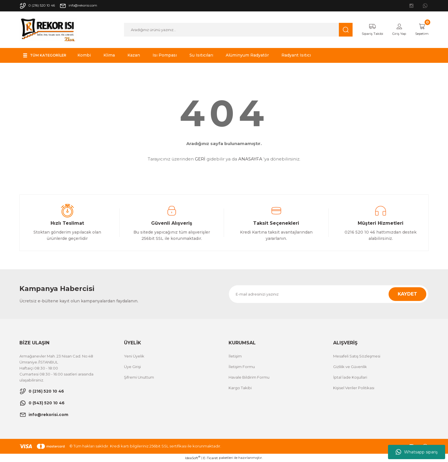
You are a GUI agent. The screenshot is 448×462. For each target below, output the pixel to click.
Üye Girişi (132, 366)
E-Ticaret (210, 458)
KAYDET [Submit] (407, 294)
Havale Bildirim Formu (249, 377)
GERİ (200, 159)
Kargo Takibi (240, 387)
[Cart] (420, 30)
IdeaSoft (192, 457)
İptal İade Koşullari (350, 377)
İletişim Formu (242, 366)
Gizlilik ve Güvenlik (350, 366)
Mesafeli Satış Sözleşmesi (356, 356)
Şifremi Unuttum (139, 377)
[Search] (234, 30)
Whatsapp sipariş (417, 452)
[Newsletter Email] (329, 294)
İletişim (235, 356)
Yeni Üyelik (134, 356)
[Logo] (48, 29)
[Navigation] (47, 55)
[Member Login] (395, 30)
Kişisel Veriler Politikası (353, 387)
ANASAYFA (250, 159)
